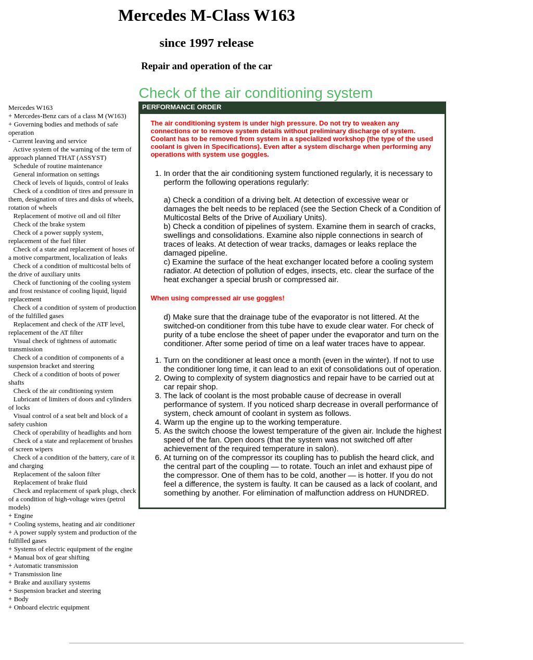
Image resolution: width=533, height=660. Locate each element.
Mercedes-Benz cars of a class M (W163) (70, 116)
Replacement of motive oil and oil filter (67, 216)
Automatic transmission (46, 565)
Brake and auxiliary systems (52, 582)
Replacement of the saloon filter (57, 474)
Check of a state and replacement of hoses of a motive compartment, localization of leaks (71, 253)
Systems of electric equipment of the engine (73, 549)
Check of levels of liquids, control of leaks (71, 182)
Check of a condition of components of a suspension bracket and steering (66, 361)
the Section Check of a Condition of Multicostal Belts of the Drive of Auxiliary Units (301, 213)
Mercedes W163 (30, 107)
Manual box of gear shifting (52, 557)
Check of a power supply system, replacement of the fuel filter (55, 237)
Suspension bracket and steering (57, 590)
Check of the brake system (49, 224)
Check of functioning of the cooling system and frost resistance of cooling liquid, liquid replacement (69, 290)
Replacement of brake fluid (50, 482)
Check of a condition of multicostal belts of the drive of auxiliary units (69, 270)
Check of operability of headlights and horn (73, 432)
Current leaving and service (49, 141)
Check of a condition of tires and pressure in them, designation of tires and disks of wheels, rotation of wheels (71, 199)
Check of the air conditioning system (63, 391)
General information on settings (56, 174)
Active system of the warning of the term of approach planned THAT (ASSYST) (69, 153)
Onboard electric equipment (52, 607)
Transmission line (37, 574)
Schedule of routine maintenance (58, 166)
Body (21, 599)
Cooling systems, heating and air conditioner (74, 524)
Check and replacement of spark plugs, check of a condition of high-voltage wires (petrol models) (72, 499)
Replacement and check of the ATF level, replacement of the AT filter (66, 328)
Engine (23, 515)
